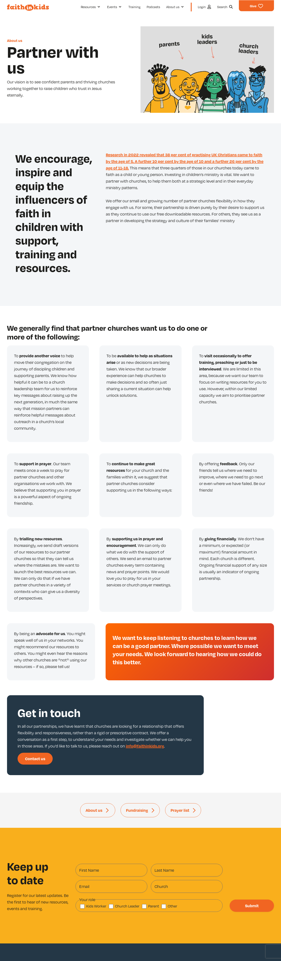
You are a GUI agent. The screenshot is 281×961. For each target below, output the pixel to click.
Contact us (35, 758)
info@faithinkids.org (145, 745)
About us (14, 40)
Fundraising (137, 810)
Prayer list (180, 810)
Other (172, 906)
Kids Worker (96, 906)
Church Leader (127, 906)
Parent (153, 906)
